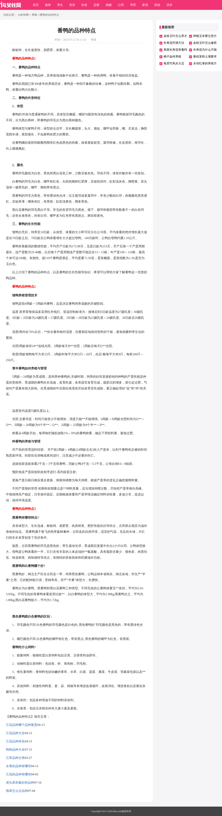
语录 (169, 4)
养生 (60, 4)
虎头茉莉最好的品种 (20, 782)
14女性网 (23, 15)
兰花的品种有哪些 (18, 774)
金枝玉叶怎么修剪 (205, 42)
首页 (36, 4)
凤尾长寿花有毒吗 (175, 49)
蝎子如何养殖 (172, 56)
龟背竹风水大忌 (174, 63)
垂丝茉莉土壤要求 (205, 56)
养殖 (34, 15)
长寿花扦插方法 (174, 42)
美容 (72, 4)
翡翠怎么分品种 (17, 790)
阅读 (157, 4)
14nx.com (117, 811)
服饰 (48, 4)
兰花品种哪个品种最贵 (21, 724)
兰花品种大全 (15, 733)
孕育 (133, 4)
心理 (121, 4)
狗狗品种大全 (15, 749)
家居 (145, 4)
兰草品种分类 (15, 757)
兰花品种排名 (15, 741)
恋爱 (96, 4)
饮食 (84, 4)
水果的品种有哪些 (18, 766)
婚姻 (109, 4)
